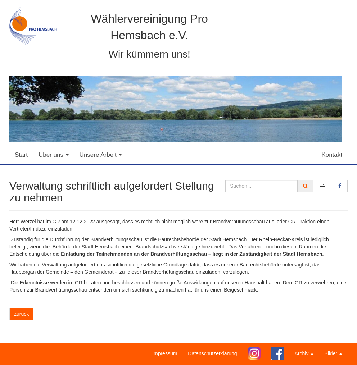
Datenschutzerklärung (212, 353)
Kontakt (331, 154)
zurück (21, 314)
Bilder (333, 353)
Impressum (164, 353)
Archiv (304, 353)
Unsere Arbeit (101, 154)
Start (21, 154)
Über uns (54, 154)
